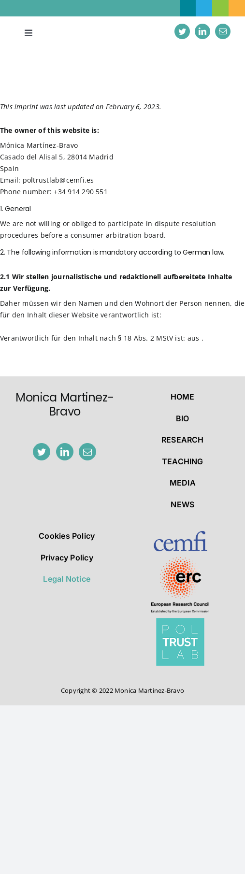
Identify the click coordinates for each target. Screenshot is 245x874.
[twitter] (182, 31)
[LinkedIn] (64, 451)
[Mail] (87, 451)
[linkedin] (202, 31)
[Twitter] (41, 451)
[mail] (223, 31)
